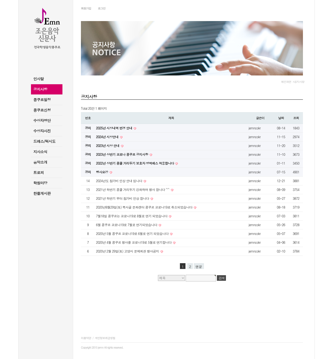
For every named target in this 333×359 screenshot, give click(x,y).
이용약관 (86, 338)
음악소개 (40, 162)
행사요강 (102, 172)
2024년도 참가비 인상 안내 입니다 (119, 180)
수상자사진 (42, 131)
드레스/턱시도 (44, 141)
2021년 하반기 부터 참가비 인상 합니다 (123, 198)
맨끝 (199, 266)
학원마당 (40, 183)
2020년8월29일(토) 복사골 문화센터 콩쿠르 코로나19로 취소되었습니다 (144, 207)
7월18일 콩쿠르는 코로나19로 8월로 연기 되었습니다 (132, 216)
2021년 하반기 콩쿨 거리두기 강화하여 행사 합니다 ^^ (133, 189)
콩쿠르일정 (42, 99)
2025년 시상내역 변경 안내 (114, 128)
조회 (296, 118)
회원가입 (86, 8)
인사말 (38, 78)
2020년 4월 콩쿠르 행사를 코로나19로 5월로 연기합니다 (134, 242)
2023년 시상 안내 (108, 145)
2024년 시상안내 (107, 136)
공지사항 (40, 89)
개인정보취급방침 (105, 338)
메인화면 (286, 82)
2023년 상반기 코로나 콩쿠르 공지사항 (122, 154)
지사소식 (40, 151)
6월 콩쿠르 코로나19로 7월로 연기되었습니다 (127, 224)
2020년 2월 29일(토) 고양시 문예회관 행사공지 (128, 251)
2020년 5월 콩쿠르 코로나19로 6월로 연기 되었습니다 (132, 233)
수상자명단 (42, 120)
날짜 (281, 118)
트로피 (38, 172)
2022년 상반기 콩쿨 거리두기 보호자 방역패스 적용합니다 (135, 163)
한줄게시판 (42, 193)
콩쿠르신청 (42, 110)
